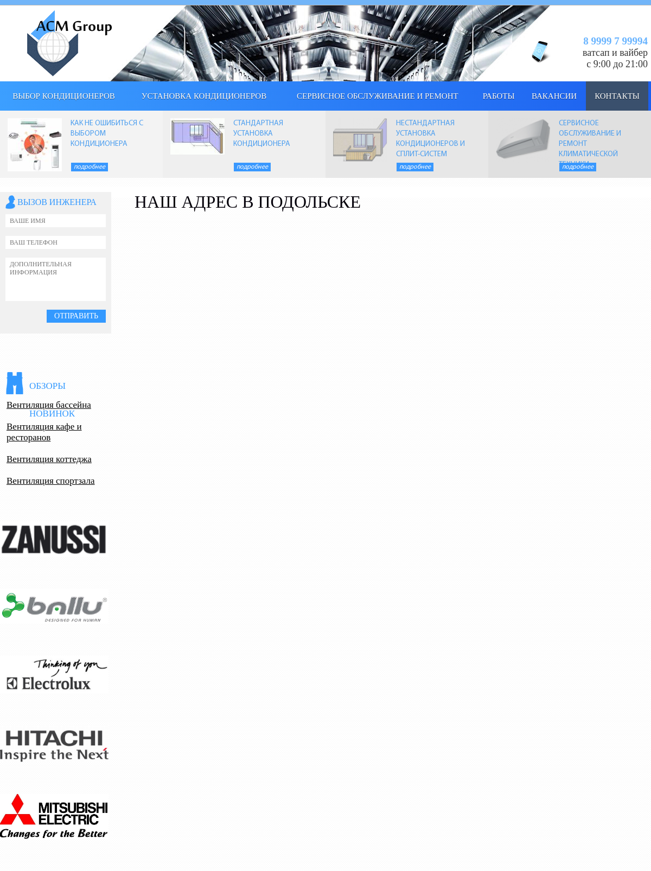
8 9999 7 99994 (615, 41)
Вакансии (554, 96)
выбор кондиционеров (63, 96)
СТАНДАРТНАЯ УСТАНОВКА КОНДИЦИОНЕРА (261, 133)
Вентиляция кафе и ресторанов (44, 432)
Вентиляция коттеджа (49, 459)
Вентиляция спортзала (51, 481)
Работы (499, 96)
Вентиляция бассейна (49, 405)
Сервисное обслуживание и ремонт (377, 96)
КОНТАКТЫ (617, 96)
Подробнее (89, 167)
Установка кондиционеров (204, 96)
